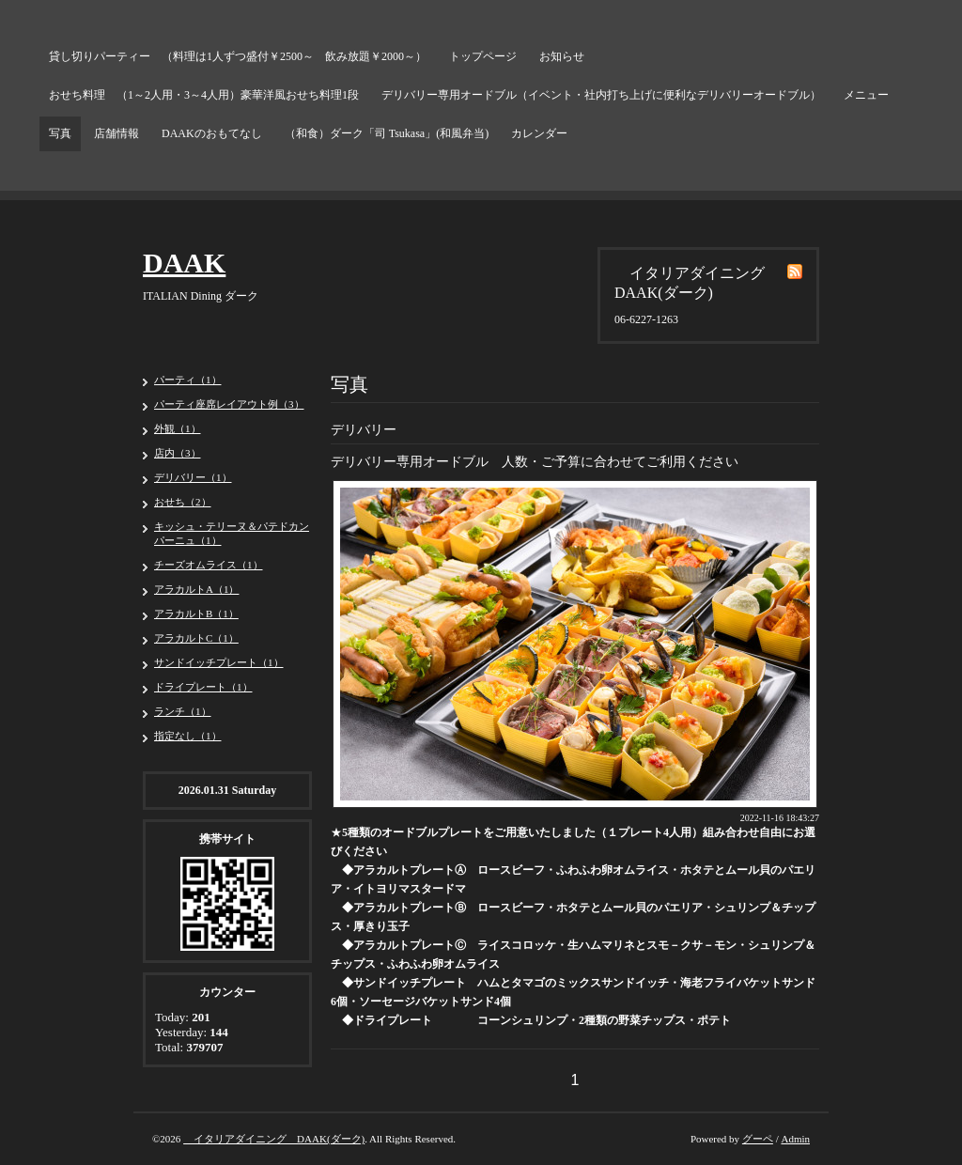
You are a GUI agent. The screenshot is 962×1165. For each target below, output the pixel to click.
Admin (795, 1138)
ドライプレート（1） (203, 686)
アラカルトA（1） (196, 589)
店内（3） (177, 452)
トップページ (483, 56)
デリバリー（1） (193, 477)
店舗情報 (116, 133)
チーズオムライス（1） (208, 564)
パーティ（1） (188, 379)
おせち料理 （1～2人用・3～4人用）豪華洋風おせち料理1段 (204, 94)
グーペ (757, 1138)
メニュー (866, 94)
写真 (60, 133)
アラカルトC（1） (196, 638)
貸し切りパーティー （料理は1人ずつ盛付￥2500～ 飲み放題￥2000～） (238, 56)
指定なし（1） (188, 735)
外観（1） (177, 428)
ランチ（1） (182, 711)
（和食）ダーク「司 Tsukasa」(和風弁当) (387, 133)
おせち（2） (182, 501)
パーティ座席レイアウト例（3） (229, 404)
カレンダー (539, 133)
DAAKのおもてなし (212, 133)
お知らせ (561, 56)
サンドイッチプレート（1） (219, 662)
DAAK (184, 262)
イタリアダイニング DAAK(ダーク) (274, 1138)
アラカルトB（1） (196, 613)
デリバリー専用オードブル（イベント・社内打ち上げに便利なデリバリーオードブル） (601, 94)
